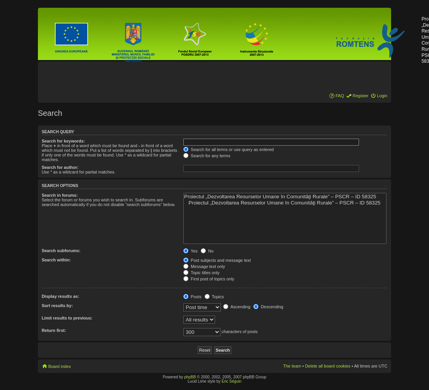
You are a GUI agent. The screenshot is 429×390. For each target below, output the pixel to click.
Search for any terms (206, 155)
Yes (190, 251)
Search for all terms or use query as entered (228, 149)
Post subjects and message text (217, 260)
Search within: (56, 260)
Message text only (204, 266)
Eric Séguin (231, 381)
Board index (59, 366)
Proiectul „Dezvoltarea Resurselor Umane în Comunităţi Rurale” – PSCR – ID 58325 (285, 197)
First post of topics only (208, 279)
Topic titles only (201, 272)
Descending (268, 306)
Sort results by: (57, 305)
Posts (192, 296)
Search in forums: (60, 195)
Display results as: (60, 296)
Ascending (236, 306)
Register (360, 95)
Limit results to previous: (67, 318)
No (207, 251)
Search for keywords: (63, 141)
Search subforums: (61, 250)
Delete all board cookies (327, 366)
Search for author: (60, 167)
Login (382, 95)
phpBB (190, 377)
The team (292, 366)
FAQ (339, 95)
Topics (214, 296)
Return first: (54, 330)
